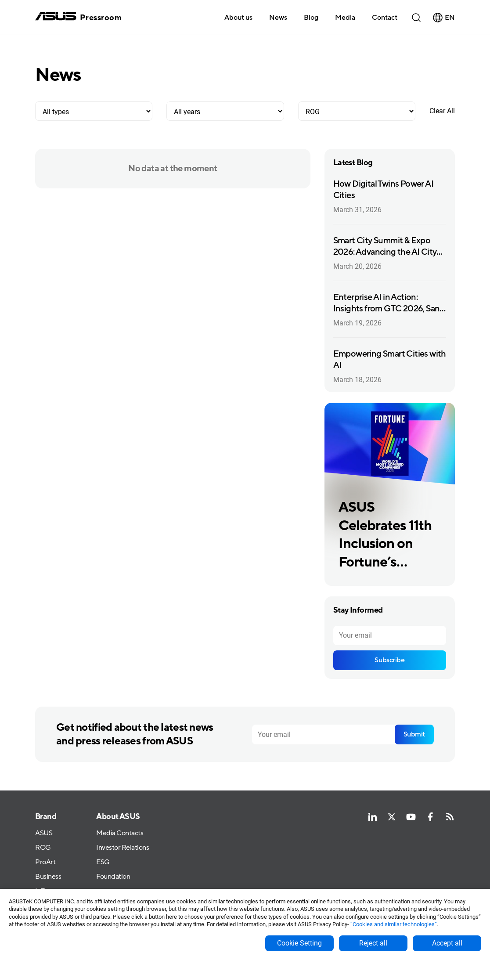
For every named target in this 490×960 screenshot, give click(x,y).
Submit (414, 734)
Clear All (442, 111)
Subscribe (389, 660)
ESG (103, 862)
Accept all (447, 943)
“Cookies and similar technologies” (393, 924)
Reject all (373, 943)
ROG (43, 847)
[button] (345, 17)
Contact (384, 17)
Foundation (113, 876)
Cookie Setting (299, 943)
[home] (78, 17)
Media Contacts (119, 833)
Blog (311, 17)
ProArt (45, 862)
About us (238, 17)
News (278, 17)
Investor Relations (122, 847)
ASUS (43, 833)
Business (48, 876)
